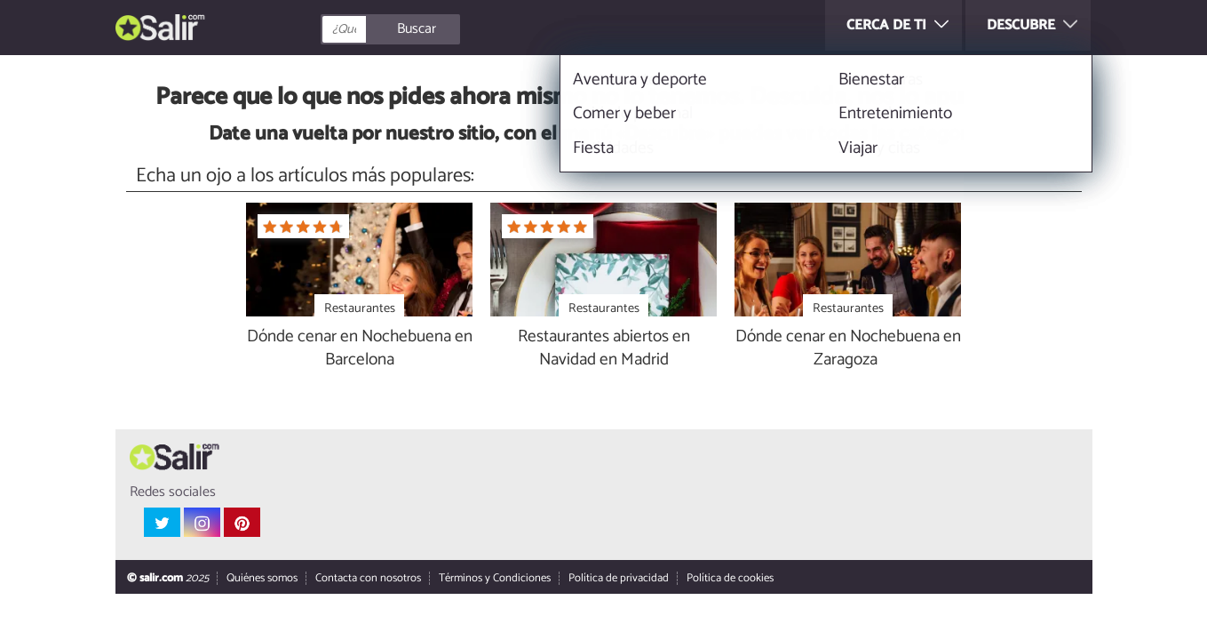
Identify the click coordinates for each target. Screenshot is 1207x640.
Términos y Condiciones (494, 579)
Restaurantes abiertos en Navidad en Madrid (604, 349)
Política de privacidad (618, 579)
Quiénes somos (261, 579)
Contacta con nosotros (367, 579)
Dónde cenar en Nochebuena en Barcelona (359, 349)
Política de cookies (729, 579)
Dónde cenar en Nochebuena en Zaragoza (848, 349)
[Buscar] (469, 29)
